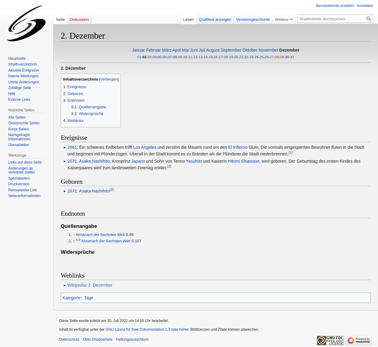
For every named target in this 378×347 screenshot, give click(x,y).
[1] (290, 152)
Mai (185, 50)
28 (277, 57)
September (231, 50)
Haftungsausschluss (132, 339)
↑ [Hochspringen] (74, 235)
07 (170, 57)
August (212, 50)
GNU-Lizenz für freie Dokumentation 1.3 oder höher (146, 329)
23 (252, 57)
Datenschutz (69, 339)
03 (149, 57)
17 (221, 57)
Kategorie (72, 297)
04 (155, 57)
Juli (202, 50)
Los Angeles (144, 147)
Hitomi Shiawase (243, 161)
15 (211, 57)
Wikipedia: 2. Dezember (89, 285)
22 (246, 57)
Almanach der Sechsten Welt (100, 235)
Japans (138, 161)
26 (267, 57)
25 (261, 57)
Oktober (249, 50)
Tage (88, 297)
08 (175, 57)
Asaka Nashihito (94, 161)
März (166, 50)
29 (282, 57)
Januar (138, 50)
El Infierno (237, 147)
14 (206, 57)
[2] (169, 166)
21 (241, 57)
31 (292, 57)
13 (200, 57)
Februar (153, 50)
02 (144, 57)
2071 (72, 161)
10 (185, 57)
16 (216, 57)
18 (226, 57)
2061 (72, 147)
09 (180, 57)
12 (195, 57)
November (268, 50)
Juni (194, 50)
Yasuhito (194, 161)
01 (139, 57)
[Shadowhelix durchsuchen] (335, 18)
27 (272, 57)
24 (256, 57)
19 (231, 57)
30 (287, 57)
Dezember (289, 50)
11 (190, 57)
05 (160, 57)
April (176, 50)
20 (236, 57)
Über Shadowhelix (97, 339)
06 (165, 57)
